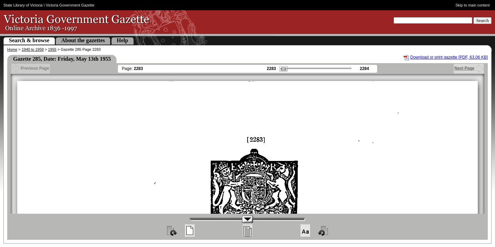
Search (482, 20)
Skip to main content (472, 5)
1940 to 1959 (33, 49)
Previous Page (30, 68)
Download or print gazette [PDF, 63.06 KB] (449, 57)
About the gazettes (83, 40)
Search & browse (29, 40)
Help (122, 40)
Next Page (468, 68)
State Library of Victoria (23, 5)
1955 (52, 49)
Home (12, 49)
